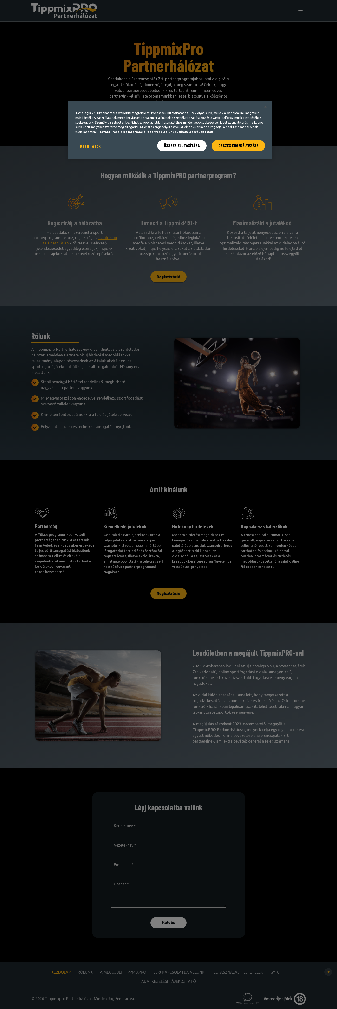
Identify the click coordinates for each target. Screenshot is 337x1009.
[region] (170, 130)
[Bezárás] (265, 107)
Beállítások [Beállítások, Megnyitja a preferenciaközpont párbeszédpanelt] (90, 146)
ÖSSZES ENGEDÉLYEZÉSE (238, 145)
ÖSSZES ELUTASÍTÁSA (182, 145)
